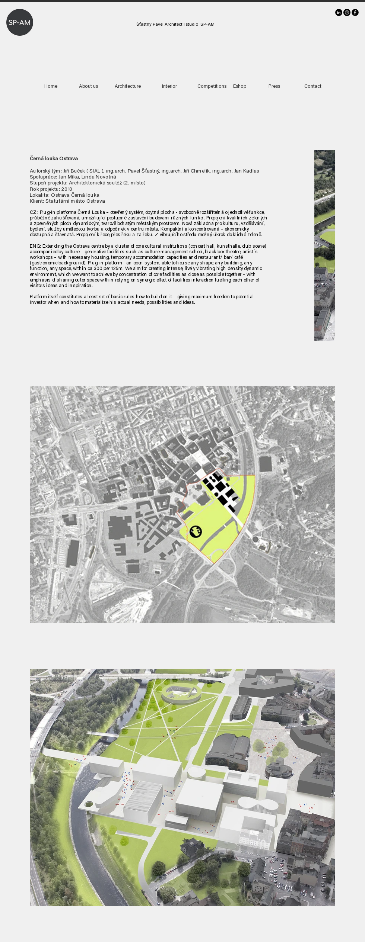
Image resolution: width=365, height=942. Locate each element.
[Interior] (169, 86)
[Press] (274, 86)
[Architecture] (127, 86)
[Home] (51, 86)
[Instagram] (346, 12)
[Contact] (313, 86)
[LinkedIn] (338, 12)
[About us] (88, 86)
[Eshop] (240, 86)
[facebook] (355, 12)
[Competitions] (211, 86)
